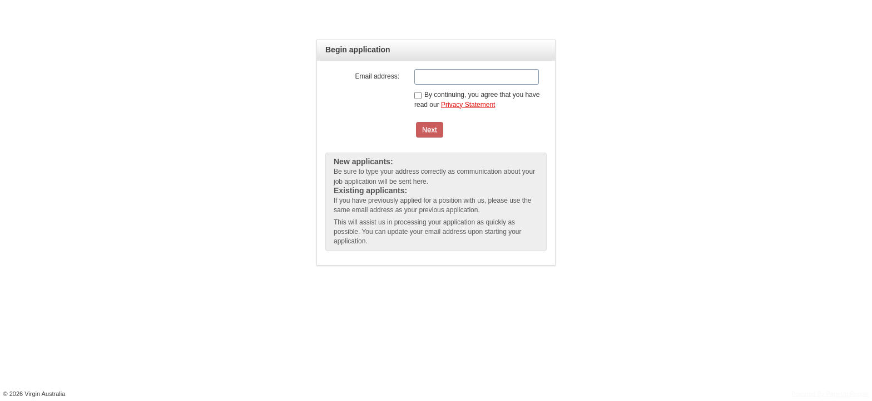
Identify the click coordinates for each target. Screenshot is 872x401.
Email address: (377, 76)
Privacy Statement (468, 105)
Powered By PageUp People (830, 393)
